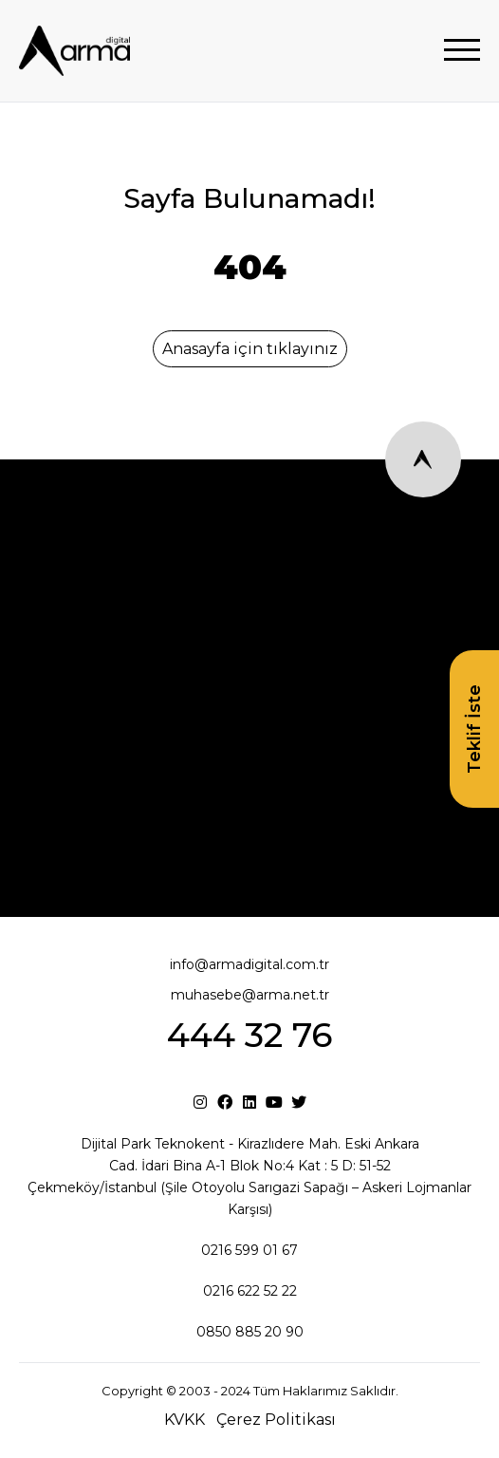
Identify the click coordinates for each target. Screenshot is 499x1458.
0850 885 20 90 (250, 1331)
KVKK (184, 1420)
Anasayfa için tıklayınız (250, 349)
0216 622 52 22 (250, 1290)
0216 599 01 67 (249, 1250)
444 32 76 (249, 1035)
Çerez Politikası (276, 1420)
